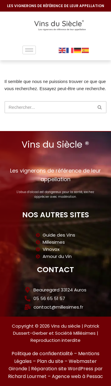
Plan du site (50, 361)
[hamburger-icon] (29, 50)
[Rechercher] (48, 107)
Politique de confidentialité (42, 353)
